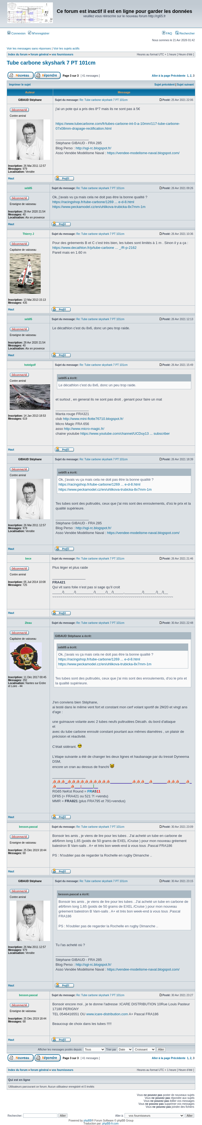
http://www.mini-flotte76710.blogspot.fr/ (93, 419)
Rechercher (185, 33)
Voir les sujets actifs (66, 48)
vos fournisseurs (62, 54)
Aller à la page (161, 75)
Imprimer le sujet (20, 84)
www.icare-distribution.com (107, 1014)
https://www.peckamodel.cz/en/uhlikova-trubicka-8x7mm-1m (98, 207)
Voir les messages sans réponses (29, 48)
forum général (39, 54)
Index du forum (18, 54)
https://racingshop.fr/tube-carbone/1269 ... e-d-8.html (93, 202)
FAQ (167, 33)
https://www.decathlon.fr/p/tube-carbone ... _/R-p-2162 (94, 248)
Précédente (178, 75)
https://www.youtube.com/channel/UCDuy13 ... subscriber (125, 433)
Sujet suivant (185, 84)
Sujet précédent (165, 84)
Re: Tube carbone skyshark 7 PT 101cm (104, 99)
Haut (11, 178)
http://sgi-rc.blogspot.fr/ (93, 148)
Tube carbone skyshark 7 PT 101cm (51, 63)
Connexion (16, 33)
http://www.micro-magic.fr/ (84, 429)
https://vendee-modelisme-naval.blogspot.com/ (143, 153)
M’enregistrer (38, 33)
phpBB (88, 1120)
